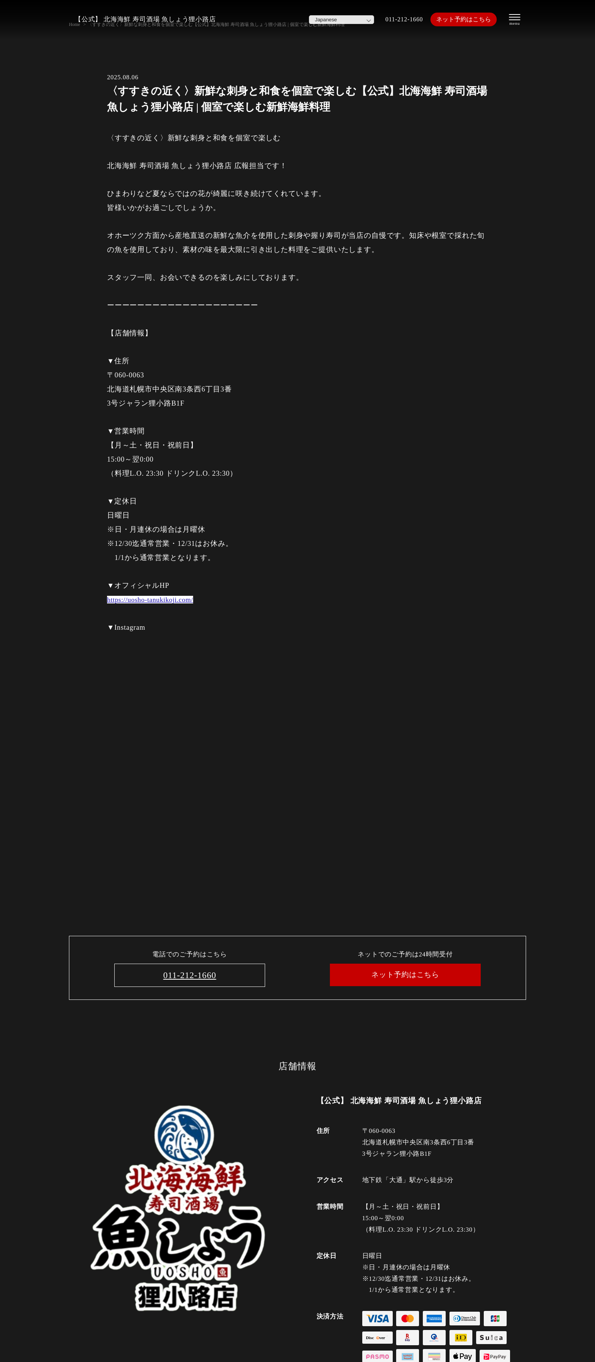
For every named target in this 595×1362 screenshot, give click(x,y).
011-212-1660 (399, 19)
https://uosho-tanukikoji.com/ (153, 599)
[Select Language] (335, 19)
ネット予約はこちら (461, 19)
